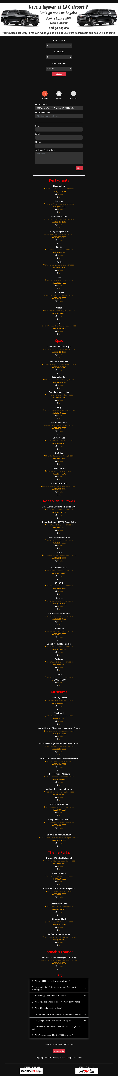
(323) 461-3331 (59, 810)
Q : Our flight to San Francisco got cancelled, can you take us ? (56, 1027)
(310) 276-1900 (59, 313)
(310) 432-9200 (59, 298)
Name (37, 126)
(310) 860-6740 (59, 443)
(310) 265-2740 (59, 367)
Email (37, 134)
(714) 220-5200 (59, 909)
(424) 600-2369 (59, 397)
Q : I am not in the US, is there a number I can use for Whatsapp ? (55, 988)
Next (79, 168)
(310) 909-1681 (59, 382)
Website (60, 194)
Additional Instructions (45, 150)
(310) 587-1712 (59, 458)
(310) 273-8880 (59, 634)
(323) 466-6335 (59, 825)
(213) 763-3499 (59, 840)
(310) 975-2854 (59, 489)
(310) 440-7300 (59, 703)
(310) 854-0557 (59, 543)
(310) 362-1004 (59, 963)
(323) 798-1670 (59, 794)
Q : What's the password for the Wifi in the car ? (52, 1035)
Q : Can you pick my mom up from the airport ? (52, 1020)
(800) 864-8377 (59, 863)
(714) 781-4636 (59, 924)
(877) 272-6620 (59, 428)
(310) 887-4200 (59, 527)
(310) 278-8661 (60, 680)
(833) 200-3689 (59, 894)
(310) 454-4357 (59, 206)
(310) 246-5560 (59, 413)
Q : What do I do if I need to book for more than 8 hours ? (56, 1002)
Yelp (60, 197)
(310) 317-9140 (59, 191)
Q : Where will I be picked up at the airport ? (51, 981)
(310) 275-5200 (59, 237)
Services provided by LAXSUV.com (59, 1044)
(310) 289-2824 (59, 328)
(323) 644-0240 (59, 474)
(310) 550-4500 (59, 664)
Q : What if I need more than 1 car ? (47, 1008)
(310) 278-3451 (59, 649)
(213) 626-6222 (59, 764)
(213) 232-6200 (59, 718)
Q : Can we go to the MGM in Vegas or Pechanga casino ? (56, 1014)
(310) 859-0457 (59, 512)
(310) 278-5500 (59, 558)
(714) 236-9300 (59, 879)
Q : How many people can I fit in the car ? (49, 995)
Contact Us (59, 1051)
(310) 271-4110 (59, 573)
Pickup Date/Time (42, 112)
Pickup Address (41, 104)
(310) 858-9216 (59, 588)
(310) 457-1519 (59, 222)
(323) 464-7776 (59, 779)
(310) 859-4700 (59, 619)
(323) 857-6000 (59, 749)
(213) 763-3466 (59, 733)
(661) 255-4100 (59, 939)
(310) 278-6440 (59, 603)
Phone (38, 142)
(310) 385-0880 (59, 252)
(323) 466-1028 (59, 352)
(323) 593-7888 (59, 283)
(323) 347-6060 (59, 267)
